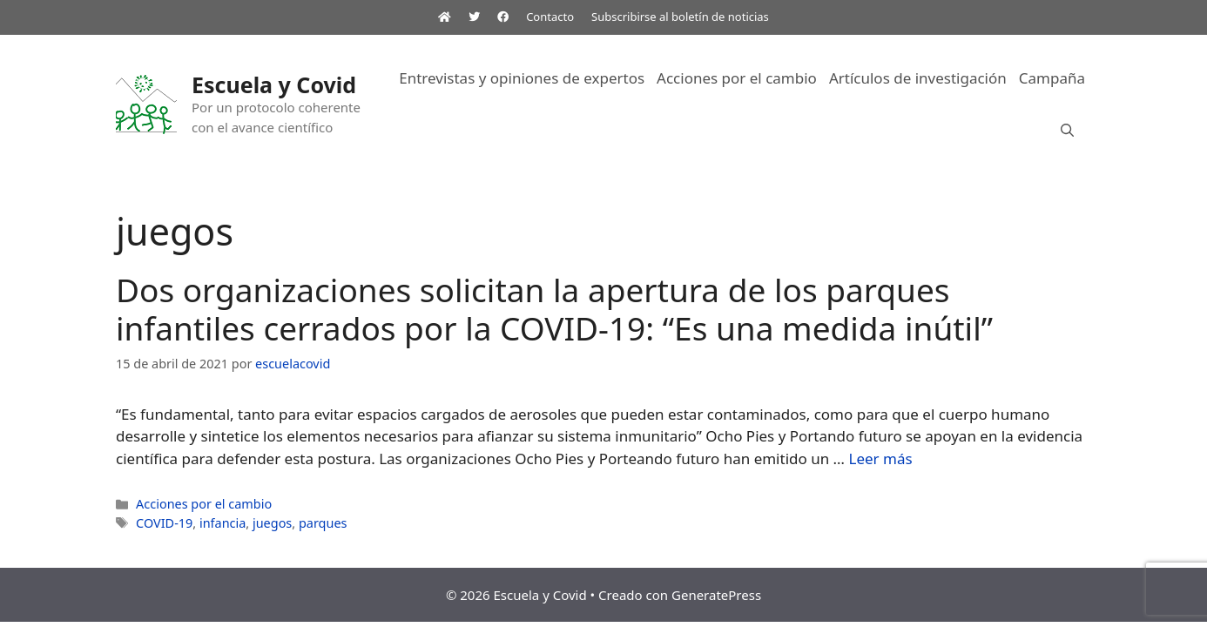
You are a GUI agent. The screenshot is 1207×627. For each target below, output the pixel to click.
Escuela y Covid (274, 84)
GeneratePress (716, 594)
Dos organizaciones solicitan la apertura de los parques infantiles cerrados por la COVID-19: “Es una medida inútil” (554, 308)
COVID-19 (164, 523)
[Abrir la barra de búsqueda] (1067, 130)
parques (323, 523)
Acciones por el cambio (737, 78)
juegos (272, 523)
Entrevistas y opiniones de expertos (521, 78)
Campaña (1052, 78)
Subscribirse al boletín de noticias (680, 16)
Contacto (550, 16)
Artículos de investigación (918, 78)
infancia (222, 523)
